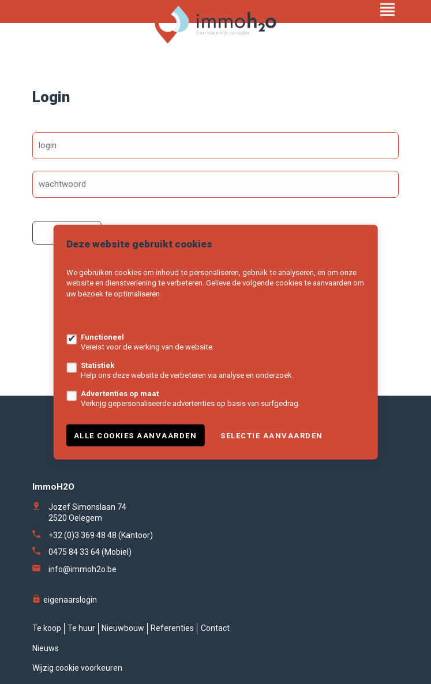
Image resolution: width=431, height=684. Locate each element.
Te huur (81, 628)
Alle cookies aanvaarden (135, 435)
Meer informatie (92, 315)
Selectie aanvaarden (271, 435)
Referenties (172, 628)
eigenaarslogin (64, 599)
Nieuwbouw (123, 628)
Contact (215, 628)
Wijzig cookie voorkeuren (77, 667)
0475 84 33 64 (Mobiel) (90, 552)
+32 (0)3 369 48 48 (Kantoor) (100, 535)
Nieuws (45, 648)
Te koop (46, 628)
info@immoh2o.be (82, 569)
